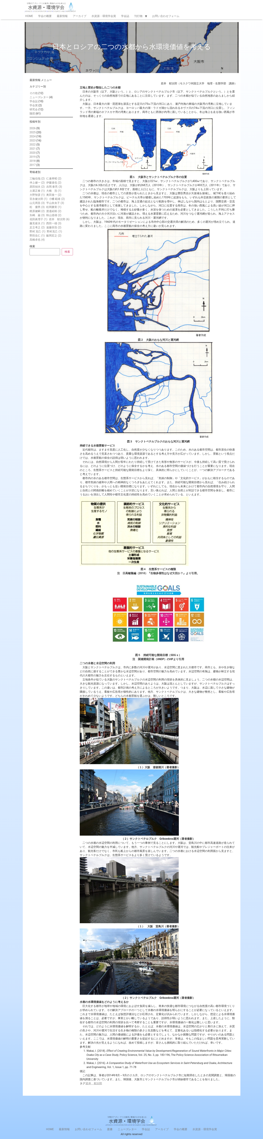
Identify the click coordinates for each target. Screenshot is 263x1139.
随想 (32, 113)
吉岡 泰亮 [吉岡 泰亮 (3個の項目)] (54, 187)
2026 (33, 128)
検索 (32, 246)
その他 (34, 93)
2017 (33, 165)
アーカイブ (79, 16)
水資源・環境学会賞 (103, 16)
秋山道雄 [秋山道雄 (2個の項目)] (53, 215)
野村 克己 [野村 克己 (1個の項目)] (37, 232)
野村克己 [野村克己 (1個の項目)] (54, 232)
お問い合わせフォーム (165, 16)
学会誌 (125, 16)
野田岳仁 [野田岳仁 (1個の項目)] (37, 236)
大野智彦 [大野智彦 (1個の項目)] (37, 195)
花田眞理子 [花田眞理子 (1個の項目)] (38, 219)
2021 (33, 148)
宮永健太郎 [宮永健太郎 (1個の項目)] (38, 199)
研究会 (34, 109)
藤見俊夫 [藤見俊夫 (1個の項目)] (37, 223)
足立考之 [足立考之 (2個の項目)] (37, 227)
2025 (33, 132)
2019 (33, 156)
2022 (33, 144)
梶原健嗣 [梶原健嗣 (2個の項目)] (37, 211)
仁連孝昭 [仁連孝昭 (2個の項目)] (53, 179)
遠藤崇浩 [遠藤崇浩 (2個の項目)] (53, 227)
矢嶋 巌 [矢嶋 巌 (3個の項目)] (37, 215)
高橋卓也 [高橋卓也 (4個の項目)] (37, 240)
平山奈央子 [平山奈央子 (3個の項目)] (55, 203)
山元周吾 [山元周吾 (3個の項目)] (37, 203)
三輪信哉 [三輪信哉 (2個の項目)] (37, 179)
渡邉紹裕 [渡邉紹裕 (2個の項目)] (53, 211)
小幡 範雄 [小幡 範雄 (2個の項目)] (57, 199)
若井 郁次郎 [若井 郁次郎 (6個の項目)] (59, 219)
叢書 (110, 1129)
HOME (29, 16)
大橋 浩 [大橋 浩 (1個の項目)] (53, 191)
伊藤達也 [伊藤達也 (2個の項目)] (53, 183)
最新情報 (62, 16)
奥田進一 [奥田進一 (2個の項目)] (53, 195)
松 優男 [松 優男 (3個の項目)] (37, 207)
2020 (33, 152)
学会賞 (34, 105)
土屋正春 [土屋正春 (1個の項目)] (37, 191)
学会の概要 (45, 16)
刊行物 (138, 16)
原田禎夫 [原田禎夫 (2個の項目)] (37, 187)
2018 (33, 160)
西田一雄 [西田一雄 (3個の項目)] (53, 223)
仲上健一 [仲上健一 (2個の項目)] (37, 183)
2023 (33, 140)
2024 (33, 136)
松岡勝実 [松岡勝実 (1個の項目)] (53, 207)
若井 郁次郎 (94, 1083)
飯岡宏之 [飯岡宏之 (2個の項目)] (53, 236)
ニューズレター (39, 97)
